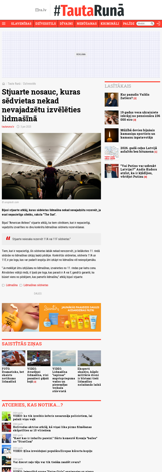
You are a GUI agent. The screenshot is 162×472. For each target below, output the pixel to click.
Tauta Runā (14, 83)
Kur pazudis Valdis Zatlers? (134, 96)
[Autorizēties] (158, 23)
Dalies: (38, 293)
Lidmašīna (10, 285)
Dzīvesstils (45, 23)
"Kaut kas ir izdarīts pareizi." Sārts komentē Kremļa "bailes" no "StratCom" (55, 439)
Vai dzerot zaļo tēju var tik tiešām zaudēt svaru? (47, 462)
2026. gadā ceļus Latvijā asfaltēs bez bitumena (138, 149)
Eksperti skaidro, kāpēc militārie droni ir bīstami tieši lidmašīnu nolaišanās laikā (89, 376)
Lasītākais (118, 86)
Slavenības (21, 23)
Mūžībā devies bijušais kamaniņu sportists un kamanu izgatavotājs (137, 133)
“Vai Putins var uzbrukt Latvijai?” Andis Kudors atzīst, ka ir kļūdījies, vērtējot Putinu (138, 171)
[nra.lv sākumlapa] (40, 10)
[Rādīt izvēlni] (3, 23)
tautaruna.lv (8, 126)
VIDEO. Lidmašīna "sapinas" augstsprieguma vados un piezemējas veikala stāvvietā (63, 380)
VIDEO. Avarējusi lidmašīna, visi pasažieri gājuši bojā (38, 375)
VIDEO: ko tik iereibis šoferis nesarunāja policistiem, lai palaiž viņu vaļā (52, 417)
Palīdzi (129, 23)
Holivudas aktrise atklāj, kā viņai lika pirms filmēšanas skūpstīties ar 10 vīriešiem (52, 428)
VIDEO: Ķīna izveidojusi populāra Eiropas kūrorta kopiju (52, 451)
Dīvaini (66, 23)
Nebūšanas (87, 23)
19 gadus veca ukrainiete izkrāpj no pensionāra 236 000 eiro (140, 115)
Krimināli (110, 23)
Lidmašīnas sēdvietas (33, 285)
